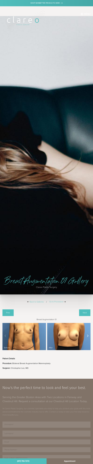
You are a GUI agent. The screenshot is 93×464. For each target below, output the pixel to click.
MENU (87, 13)
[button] (5, 335)
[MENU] (82, 14)
